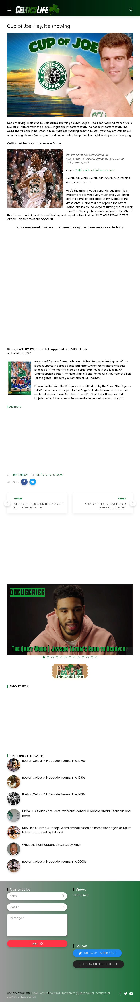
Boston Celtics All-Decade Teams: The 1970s (53, 761)
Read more (14, 406)
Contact (54, 993)
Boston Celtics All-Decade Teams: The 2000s (54, 861)
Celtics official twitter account (95, 170)
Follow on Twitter (99, 953)
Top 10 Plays (68, 993)
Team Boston (28, 996)
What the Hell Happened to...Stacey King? (51, 845)
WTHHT (44, 993)
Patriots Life (103, 993)
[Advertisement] (70, 441)
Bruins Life (13, 996)
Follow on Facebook (100, 964)
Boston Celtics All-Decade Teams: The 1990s (53, 777)
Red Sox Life (87, 993)
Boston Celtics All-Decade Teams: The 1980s (53, 794)
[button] (24, 482)
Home (35, 993)
